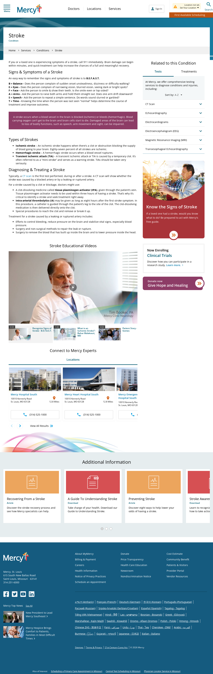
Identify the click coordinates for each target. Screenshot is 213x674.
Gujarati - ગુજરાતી (106, 633)
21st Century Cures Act (116, 647)
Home (12, 50)
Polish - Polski (168, 621)
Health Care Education (134, 565)
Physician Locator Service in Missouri (162, 671)
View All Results (42, 426)
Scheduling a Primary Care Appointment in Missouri (76, 671)
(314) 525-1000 (35, 414)
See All (29, 605)
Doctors (74, 9)
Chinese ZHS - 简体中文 (88, 627)
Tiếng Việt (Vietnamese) (88, 614)
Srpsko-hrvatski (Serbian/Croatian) (118, 608)
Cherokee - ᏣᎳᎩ (161, 627)
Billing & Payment (85, 559)
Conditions (43, 50)
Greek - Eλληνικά (175, 614)
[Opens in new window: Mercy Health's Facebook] (6, 594)
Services (115, 9)
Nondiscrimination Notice (136, 576)
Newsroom (127, 570)
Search (209, 6)
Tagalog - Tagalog (174, 608)
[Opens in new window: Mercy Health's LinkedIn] (31, 594)
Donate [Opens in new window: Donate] (125, 553)
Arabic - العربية (182, 627)
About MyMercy (84, 553)
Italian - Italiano (151, 633)
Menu (7, 9)
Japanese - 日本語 (129, 633)
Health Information (86, 570)
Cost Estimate (175, 553)
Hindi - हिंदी (111, 614)
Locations (94, 9)
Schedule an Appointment (90, 582)
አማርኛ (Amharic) (84, 602)
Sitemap (79, 647)
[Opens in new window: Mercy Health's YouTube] (23, 594)
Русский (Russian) (85, 608)
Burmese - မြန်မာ (84, 633)
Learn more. (173, 265)
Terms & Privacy (94, 647)
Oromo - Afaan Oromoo (143, 621)
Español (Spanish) (151, 608)
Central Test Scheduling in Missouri (123, 671)
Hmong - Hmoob (189, 621)
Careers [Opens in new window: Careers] (79, 565)
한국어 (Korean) (152, 602)
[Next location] (20, 426)
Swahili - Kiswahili (117, 621)
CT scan (27, 176)
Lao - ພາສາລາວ (128, 614)
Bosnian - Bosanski (151, 614)
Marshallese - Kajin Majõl (89, 621)
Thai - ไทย (143, 627)
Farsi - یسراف (111, 627)
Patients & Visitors (177, 565)
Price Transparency (132, 559)
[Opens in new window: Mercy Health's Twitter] (14, 594)
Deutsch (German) (129, 602)
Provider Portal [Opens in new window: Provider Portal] (175, 570)
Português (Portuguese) (178, 602)
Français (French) (106, 602)
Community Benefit (178, 559)
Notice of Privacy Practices (90, 576)
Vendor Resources (177, 576)
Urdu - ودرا (128, 627)
